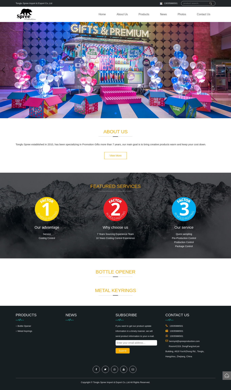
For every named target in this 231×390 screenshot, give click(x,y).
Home (102, 14)
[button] (116, 113)
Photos (182, 14)
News (163, 14)
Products (144, 14)
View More (115, 155)
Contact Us (203, 14)
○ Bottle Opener (23, 326)
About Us (122, 14)
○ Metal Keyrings (24, 331)
